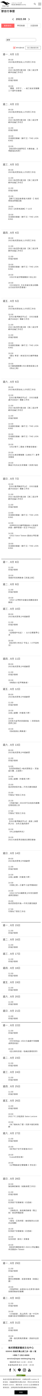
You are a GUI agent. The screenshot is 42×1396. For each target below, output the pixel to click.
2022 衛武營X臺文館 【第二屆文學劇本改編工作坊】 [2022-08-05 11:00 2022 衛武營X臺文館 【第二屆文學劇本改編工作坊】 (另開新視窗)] (24, 327)
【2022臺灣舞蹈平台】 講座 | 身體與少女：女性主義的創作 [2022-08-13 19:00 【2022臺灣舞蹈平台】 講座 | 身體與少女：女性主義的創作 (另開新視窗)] (24, 821)
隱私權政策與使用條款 (29, 1387)
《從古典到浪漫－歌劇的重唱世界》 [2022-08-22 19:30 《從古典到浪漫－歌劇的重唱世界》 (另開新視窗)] (24, 1050)
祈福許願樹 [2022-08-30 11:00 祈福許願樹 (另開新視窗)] (24, 1304)
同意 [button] (21, 1392)
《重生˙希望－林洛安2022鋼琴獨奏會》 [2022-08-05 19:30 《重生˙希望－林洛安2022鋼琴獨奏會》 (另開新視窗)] (24, 355)
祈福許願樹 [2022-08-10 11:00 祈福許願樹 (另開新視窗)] (24, 623)
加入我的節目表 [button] (33, 48)
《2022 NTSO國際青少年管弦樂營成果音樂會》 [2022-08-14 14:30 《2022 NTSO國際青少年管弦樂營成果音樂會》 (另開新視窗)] (24, 893)
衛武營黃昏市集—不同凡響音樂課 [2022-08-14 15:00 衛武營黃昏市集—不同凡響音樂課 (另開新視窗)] (24, 902)
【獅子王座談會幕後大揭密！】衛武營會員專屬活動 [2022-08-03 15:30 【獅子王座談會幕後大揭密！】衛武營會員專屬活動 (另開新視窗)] (24, 198)
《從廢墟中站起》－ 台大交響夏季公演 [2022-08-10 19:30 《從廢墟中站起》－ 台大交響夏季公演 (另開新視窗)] (24, 632)
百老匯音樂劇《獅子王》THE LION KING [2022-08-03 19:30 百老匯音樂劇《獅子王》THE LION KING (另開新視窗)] (24, 217)
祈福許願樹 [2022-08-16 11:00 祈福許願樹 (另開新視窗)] (24, 946)
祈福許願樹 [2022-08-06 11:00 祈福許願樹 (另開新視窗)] (24, 417)
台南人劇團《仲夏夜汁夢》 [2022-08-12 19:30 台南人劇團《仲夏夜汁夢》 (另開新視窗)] (24, 712)
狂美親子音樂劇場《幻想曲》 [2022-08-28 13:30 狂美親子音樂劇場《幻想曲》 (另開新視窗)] (24, 1201)
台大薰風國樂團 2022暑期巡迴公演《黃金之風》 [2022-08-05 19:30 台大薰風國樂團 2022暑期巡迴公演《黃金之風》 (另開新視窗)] (24, 366)
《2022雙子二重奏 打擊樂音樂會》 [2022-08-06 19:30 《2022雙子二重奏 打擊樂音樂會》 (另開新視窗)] (24, 445)
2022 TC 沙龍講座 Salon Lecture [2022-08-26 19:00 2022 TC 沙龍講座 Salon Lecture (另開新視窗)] (24, 1115)
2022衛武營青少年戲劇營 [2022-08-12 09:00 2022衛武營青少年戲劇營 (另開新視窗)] (24, 695)
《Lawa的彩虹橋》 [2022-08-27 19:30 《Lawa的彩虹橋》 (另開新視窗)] (24, 1156)
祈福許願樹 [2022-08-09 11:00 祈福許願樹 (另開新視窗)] (24, 591)
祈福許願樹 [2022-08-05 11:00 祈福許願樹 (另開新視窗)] (24, 336)
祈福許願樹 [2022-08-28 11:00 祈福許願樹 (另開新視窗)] (24, 1193)
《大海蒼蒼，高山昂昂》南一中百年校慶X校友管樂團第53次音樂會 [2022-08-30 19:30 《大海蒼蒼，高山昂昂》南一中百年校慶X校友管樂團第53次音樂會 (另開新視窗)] (24, 1313)
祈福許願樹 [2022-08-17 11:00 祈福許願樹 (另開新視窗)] (24, 960)
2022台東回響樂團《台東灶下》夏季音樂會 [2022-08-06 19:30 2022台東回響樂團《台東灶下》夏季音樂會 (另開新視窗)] (24, 454)
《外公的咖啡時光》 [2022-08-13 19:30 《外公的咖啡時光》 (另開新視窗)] (24, 830)
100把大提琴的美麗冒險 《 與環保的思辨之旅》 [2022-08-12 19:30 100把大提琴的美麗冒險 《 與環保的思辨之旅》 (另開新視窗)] (24, 721)
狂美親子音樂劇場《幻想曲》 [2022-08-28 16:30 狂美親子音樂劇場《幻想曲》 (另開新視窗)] (24, 1230)
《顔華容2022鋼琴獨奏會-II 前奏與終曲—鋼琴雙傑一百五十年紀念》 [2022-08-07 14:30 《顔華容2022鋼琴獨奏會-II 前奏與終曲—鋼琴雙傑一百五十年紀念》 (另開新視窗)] (24, 525)
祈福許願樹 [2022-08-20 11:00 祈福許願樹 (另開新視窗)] (24, 1003)
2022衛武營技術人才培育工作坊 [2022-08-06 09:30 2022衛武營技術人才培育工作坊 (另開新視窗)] (24, 388)
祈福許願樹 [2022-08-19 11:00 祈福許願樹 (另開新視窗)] (24, 989)
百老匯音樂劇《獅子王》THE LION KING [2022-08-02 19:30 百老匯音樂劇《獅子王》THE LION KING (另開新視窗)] (24, 138)
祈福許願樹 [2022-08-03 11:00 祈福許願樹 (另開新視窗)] (24, 189)
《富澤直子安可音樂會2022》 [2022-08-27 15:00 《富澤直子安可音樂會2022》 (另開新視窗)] (24, 1148)
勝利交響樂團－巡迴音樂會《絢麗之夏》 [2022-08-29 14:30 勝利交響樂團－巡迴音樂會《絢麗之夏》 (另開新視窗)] (24, 1279)
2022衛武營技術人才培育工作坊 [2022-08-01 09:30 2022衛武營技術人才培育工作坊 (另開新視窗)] (24, 61)
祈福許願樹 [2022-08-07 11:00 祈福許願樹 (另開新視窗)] (24, 506)
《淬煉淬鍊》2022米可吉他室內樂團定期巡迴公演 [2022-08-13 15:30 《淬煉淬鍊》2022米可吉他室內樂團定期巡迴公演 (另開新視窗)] (24, 803)
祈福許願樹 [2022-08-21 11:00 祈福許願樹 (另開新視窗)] (24, 1017)
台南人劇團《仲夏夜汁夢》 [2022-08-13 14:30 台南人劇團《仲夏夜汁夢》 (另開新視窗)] (24, 777)
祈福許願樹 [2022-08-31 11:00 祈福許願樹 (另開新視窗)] (24, 1329)
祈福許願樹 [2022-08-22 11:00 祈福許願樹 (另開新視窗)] (24, 1032)
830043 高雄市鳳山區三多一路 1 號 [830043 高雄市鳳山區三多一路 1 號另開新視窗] (21, 1351)
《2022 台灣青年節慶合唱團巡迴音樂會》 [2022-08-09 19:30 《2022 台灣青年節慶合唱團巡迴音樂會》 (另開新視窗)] (24, 600)
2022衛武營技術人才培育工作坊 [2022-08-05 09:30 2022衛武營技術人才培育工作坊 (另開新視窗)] (24, 307)
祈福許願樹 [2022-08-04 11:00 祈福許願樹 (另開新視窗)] (24, 257)
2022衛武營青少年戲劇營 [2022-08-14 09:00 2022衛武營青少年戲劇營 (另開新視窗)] (24, 860)
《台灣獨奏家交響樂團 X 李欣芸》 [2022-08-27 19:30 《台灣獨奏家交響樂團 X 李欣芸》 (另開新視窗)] (24, 1164)
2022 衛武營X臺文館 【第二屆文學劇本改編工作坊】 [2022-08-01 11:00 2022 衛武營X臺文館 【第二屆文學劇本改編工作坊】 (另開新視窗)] (24, 70)
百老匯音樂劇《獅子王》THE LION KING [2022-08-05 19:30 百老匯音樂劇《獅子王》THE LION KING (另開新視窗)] (24, 345)
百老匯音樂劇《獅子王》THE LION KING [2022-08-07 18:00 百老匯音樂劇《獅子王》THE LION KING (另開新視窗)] (24, 546)
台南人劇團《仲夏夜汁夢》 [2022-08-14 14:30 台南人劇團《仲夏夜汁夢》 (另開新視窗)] (24, 876)
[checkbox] (4, 59)
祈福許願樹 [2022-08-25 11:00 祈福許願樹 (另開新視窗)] (24, 1093)
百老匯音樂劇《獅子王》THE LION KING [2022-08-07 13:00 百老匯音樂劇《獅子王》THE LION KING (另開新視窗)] (24, 515)
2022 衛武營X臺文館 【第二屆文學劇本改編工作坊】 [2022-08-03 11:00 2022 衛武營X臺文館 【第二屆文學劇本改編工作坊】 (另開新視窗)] (24, 180)
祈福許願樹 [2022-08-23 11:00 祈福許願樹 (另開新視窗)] (24, 1064)
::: (1, 9)
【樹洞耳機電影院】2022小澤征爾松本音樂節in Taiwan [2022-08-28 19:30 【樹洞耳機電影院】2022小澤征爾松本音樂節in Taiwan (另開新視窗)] (24, 1247)
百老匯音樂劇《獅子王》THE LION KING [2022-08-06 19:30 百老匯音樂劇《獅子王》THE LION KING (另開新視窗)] (24, 436)
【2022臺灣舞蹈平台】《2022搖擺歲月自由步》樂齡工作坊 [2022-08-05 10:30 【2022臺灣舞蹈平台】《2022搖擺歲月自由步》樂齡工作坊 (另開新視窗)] (24, 316)
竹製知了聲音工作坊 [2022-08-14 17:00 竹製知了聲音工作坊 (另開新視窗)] (24, 910)
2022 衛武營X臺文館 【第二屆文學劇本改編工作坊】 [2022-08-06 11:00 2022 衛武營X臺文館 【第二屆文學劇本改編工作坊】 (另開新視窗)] (24, 408)
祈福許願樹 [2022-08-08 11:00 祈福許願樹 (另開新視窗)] (24, 568)
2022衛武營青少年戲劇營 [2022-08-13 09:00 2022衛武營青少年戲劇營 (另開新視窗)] (24, 751)
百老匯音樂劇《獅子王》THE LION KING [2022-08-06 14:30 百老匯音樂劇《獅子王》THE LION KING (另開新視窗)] (24, 426)
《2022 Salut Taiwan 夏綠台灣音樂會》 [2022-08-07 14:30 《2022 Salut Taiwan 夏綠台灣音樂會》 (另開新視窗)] (24, 535)
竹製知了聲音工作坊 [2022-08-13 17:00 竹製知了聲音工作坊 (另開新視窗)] (24, 812)
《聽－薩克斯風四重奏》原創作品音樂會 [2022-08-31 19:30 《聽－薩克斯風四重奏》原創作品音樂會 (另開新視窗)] (24, 1338)
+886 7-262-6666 (21, 1355)
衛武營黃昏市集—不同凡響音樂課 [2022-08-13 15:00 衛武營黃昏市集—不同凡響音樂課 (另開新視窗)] (24, 786)
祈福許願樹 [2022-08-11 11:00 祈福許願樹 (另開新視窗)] (24, 673)
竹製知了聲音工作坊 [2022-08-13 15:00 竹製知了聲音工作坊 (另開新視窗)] (24, 794)
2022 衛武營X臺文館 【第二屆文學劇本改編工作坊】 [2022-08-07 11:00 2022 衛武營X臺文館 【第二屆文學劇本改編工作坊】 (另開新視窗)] (24, 496)
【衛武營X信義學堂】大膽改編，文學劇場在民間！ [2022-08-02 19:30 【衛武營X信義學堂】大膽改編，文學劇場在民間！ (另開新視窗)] (24, 148)
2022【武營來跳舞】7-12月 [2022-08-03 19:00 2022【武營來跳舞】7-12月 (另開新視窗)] (24, 208)
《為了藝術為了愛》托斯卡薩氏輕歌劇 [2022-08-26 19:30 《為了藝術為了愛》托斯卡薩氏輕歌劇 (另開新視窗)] (24, 1124)
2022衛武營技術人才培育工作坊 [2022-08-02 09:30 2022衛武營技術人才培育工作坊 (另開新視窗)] (24, 111)
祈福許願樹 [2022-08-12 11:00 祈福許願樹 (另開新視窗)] (24, 703)
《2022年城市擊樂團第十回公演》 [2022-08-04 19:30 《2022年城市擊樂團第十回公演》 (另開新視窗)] (24, 276)
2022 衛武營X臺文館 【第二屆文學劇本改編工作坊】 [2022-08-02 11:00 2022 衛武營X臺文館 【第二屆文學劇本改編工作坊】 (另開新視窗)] (24, 120)
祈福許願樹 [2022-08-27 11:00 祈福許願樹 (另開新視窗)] (24, 1140)
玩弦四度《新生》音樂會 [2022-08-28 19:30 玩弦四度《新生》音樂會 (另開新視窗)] (24, 1238)
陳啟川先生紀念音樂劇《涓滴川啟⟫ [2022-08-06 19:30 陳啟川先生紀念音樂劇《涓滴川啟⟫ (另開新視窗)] (24, 464)
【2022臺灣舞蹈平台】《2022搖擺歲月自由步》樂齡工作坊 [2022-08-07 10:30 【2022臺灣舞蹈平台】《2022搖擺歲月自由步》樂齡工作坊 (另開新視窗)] (24, 486)
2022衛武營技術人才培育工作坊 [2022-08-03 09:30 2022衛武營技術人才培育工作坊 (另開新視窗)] (24, 171)
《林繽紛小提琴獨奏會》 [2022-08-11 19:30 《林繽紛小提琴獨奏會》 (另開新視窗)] (24, 681)
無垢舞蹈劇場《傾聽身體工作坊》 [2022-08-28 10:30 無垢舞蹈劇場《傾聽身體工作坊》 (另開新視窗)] (24, 1185)
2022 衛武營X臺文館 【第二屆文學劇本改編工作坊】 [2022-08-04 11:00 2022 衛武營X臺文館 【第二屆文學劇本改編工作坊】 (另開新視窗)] (24, 248)
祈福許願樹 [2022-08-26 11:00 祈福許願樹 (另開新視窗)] (24, 1107)
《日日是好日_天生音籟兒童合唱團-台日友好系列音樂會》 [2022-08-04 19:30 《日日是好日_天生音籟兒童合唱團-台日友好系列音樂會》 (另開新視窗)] (24, 285)
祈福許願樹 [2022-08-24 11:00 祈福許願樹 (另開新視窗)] (24, 1078)
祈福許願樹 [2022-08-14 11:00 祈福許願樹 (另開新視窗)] (24, 868)
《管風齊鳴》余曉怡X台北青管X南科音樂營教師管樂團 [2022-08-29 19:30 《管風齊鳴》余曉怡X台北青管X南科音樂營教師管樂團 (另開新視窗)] (24, 1289)
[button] (35, 4)
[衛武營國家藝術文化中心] (13, 4)
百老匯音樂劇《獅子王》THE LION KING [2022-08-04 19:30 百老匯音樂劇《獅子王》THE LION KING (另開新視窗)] (24, 266)
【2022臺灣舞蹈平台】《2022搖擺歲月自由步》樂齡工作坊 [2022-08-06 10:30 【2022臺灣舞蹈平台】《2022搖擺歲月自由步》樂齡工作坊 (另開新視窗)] (24, 397)
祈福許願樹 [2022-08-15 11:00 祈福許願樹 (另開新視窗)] (24, 932)
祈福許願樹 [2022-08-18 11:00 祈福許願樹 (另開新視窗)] (24, 974)
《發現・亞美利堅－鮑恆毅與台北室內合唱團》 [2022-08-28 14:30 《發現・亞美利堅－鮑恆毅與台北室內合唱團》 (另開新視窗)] (24, 1220)
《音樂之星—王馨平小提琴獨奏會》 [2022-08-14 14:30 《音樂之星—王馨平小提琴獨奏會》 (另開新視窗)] (24, 884)
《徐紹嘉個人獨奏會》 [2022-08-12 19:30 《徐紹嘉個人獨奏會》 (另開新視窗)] (24, 730)
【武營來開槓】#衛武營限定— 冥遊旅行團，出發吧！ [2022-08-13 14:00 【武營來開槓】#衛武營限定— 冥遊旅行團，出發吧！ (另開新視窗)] (24, 768)
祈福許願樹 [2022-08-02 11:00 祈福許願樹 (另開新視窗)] (24, 129)
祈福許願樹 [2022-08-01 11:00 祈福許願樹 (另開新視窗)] (24, 79)
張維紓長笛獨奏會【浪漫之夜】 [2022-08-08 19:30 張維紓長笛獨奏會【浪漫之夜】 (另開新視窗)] (24, 576)
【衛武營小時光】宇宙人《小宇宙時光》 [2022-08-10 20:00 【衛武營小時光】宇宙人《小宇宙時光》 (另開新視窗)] (24, 643)
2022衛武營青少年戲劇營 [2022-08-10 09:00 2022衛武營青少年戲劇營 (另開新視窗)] (24, 615)
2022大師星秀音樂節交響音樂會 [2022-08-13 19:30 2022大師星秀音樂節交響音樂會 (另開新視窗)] (24, 838)
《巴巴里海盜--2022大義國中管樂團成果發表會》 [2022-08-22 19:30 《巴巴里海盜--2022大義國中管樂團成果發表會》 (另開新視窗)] (24, 1041)
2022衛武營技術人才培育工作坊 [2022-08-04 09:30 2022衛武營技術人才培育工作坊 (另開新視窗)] (24, 239)
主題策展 (34, 26)
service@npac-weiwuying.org (21, 1359)
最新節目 (8, 26)
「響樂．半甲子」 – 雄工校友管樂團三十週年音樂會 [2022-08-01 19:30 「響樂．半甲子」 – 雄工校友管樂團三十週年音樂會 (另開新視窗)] (24, 88)
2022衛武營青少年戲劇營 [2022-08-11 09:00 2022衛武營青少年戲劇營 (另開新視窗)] (24, 665)
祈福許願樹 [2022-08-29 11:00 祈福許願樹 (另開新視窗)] (24, 1270)
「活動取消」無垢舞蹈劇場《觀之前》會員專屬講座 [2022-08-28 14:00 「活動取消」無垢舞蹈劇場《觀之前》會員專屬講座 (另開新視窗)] (24, 1210)
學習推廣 (21, 26)
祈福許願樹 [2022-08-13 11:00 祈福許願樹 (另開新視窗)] (24, 759)
